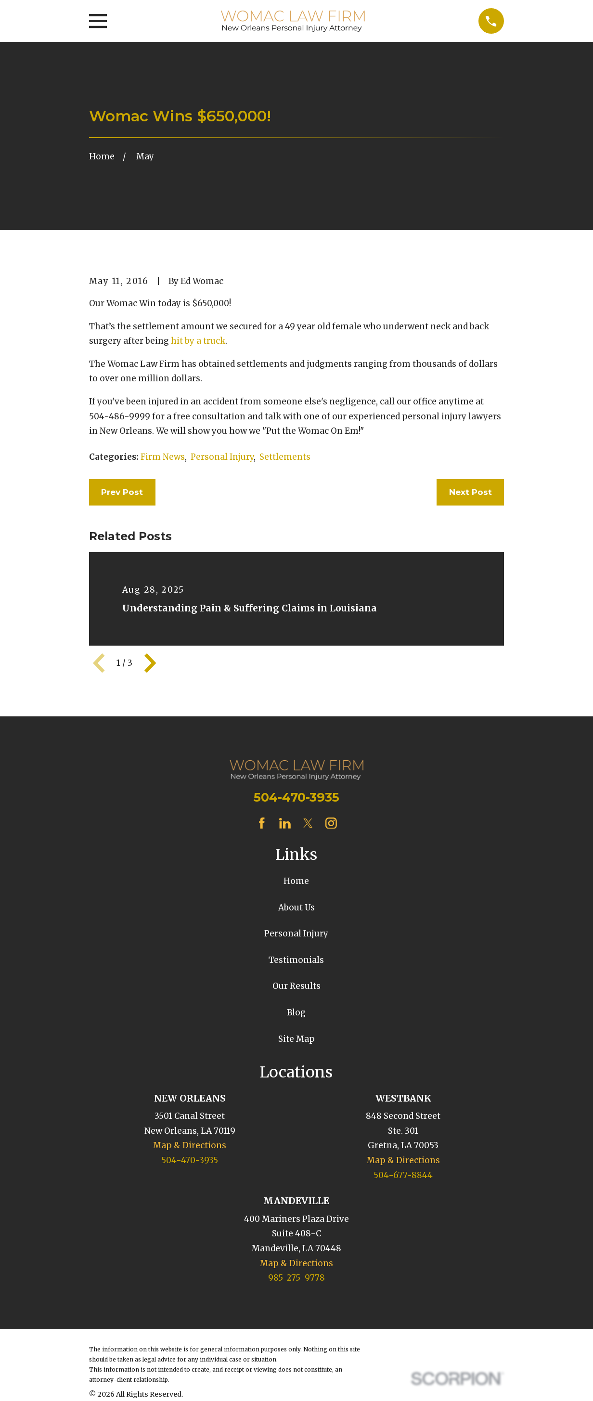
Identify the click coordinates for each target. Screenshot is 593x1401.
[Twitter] (308, 823)
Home (296, 881)
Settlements (284, 457)
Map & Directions (189, 1145)
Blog (296, 1012)
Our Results (296, 986)
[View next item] (150, 663)
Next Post (470, 492)
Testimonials (296, 960)
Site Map (296, 1039)
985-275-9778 (296, 1277)
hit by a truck (198, 341)
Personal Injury (222, 457)
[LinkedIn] (285, 823)
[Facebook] (262, 823)
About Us (296, 907)
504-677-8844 (403, 1175)
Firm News (163, 457)
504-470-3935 (296, 797)
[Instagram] (331, 823)
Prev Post (122, 492)
